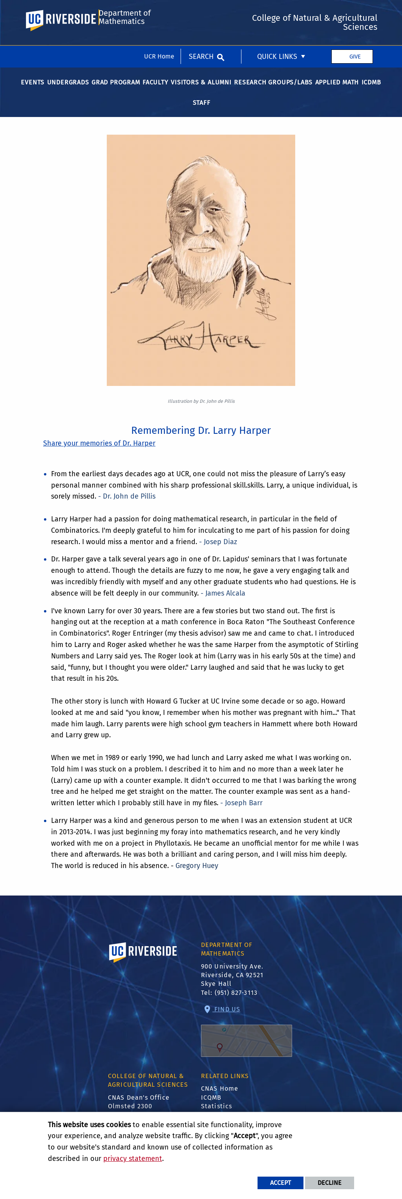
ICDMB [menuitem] (371, 88)
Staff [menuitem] (201, 109)
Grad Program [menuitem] (115, 88)
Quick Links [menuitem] (277, 11)
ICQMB (211, 1104)
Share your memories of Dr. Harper (99, 450)
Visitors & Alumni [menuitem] (201, 88)
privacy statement (132, 1158)
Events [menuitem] (32, 88)
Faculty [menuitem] (155, 88)
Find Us (246, 1037)
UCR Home (159, 11)
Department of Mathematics (124, 44)
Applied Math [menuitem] (337, 88)
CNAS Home (219, 1095)
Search (201, 11)
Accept (280, 1182)
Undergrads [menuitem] (68, 88)
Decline (330, 1182)
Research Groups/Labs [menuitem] (273, 88)
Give (355, 11)
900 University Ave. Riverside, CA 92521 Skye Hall (232, 981)
